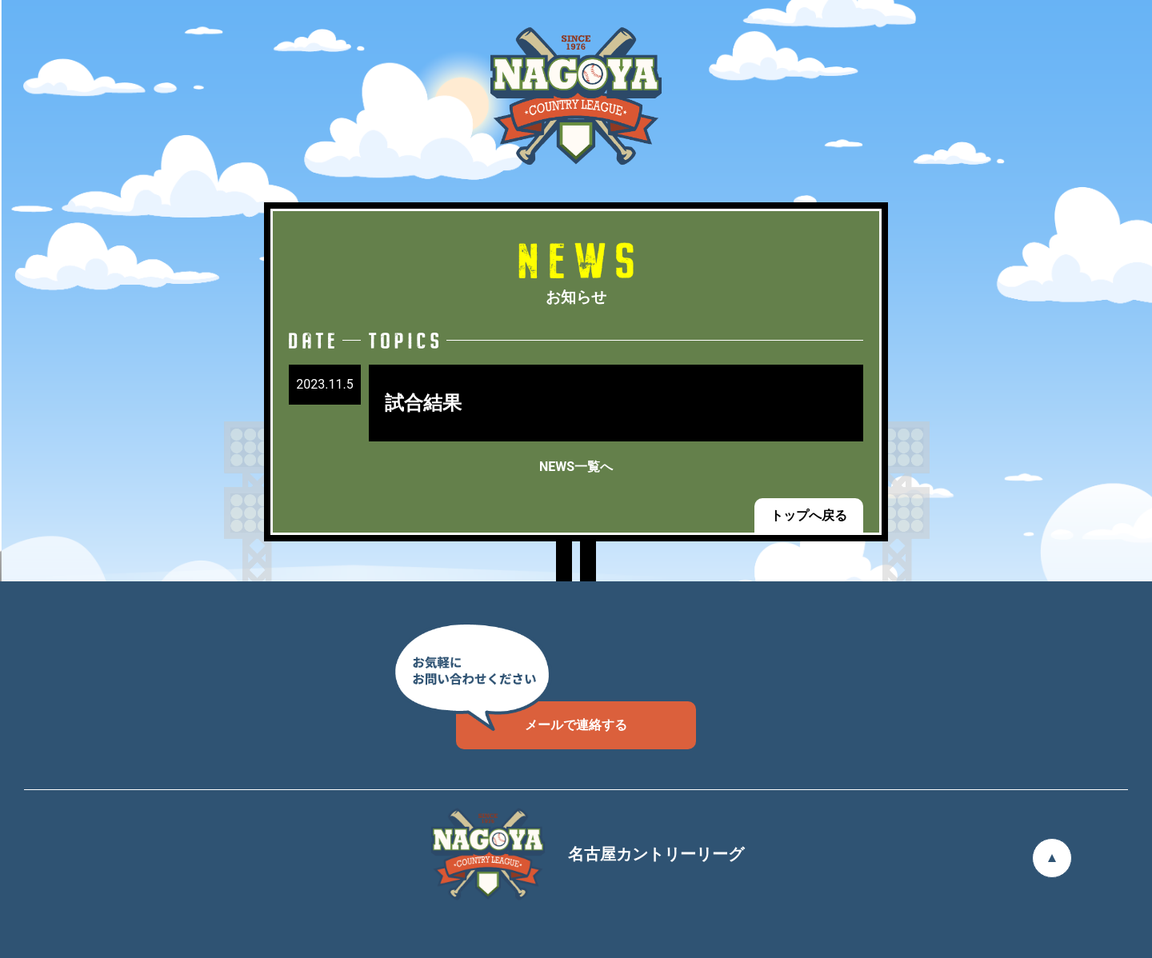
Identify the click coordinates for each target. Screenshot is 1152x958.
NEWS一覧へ (576, 466)
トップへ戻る (808, 515)
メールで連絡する (541, 716)
